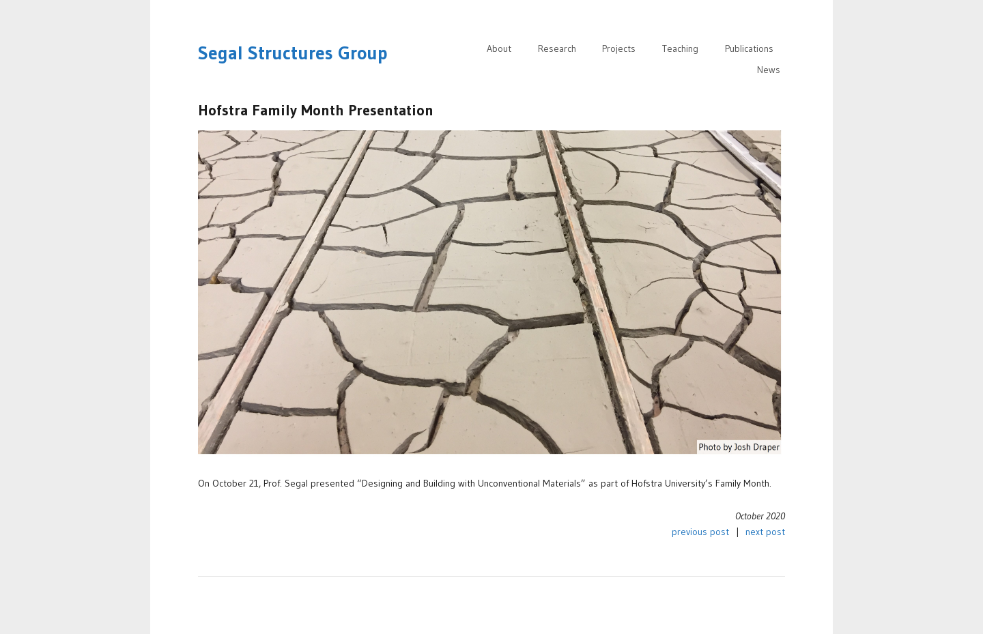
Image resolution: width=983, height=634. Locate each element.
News (768, 69)
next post (765, 531)
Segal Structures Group (293, 53)
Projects (619, 48)
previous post (700, 531)
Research (557, 48)
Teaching (680, 48)
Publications (749, 48)
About (499, 48)
